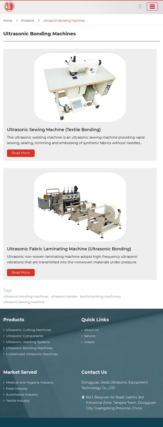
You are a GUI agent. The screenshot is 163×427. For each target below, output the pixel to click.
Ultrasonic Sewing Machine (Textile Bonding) (54, 129)
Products (27, 20)
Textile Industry (18, 400)
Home (7, 20)
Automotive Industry (22, 394)
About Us (91, 330)
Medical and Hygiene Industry (29, 382)
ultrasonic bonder (64, 296)
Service (89, 336)
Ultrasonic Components (24, 336)
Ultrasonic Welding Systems (28, 342)
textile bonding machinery (100, 296)
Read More (21, 153)
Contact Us (94, 372)
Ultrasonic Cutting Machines (28, 330)
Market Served (20, 372)
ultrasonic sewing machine (23, 302)
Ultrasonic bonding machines (25, 296)
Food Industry (16, 388)
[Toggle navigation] (152, 6)
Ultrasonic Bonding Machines (29, 348)
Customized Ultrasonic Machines (32, 354)
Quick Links (95, 319)
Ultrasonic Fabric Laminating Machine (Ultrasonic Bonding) (69, 248)
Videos (89, 342)
